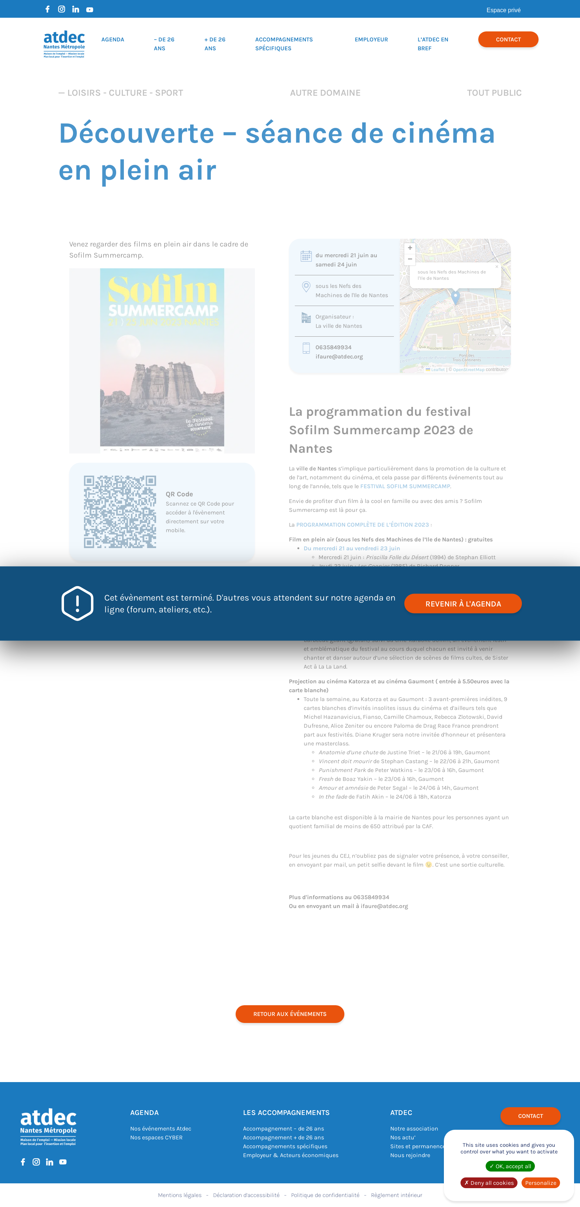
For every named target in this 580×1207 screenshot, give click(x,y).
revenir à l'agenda (462, 603)
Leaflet (435, 369)
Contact (508, 39)
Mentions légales (180, 1194)
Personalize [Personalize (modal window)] (540, 1182)
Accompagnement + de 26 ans (283, 1137)
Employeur (371, 39)
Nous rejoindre (410, 1155)
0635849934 (333, 347)
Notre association (414, 1128)
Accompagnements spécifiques (285, 1146)
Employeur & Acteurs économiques (290, 1155)
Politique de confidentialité (325, 1194)
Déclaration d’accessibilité (246, 1194)
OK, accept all (510, 1166)
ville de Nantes (316, 468)
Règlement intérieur (396, 1194)
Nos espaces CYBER (156, 1137)
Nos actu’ (402, 1137)
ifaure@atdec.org (339, 356)
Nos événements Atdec (160, 1128)
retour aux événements (290, 1013)
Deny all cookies (489, 1182)
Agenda (112, 39)
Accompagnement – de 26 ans (283, 1128)
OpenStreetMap (469, 369)
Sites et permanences (419, 1146)
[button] (455, 298)
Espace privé (504, 10)
